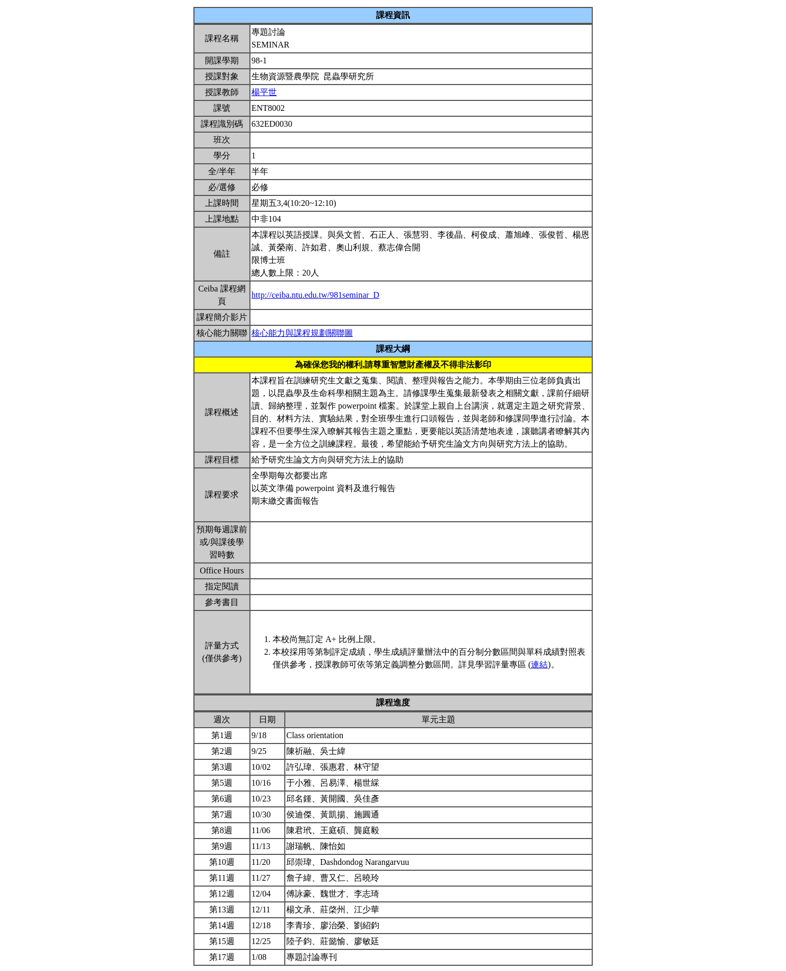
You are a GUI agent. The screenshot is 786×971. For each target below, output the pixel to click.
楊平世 (264, 92)
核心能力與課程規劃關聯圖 (302, 332)
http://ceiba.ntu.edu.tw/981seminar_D (315, 294)
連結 (539, 664)
